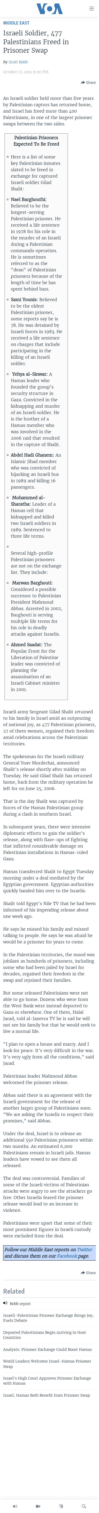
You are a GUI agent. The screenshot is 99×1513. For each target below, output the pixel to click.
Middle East (16, 23)
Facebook (67, 1256)
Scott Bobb (18, 62)
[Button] (88, 82)
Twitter (84, 1249)
